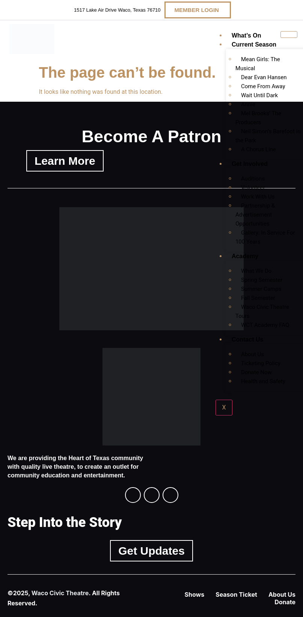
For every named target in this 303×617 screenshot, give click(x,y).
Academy (245, 256)
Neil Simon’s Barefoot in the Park (268, 136)
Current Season (254, 44)
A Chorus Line (258, 149)
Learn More (65, 161)
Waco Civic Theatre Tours (262, 311)
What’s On (246, 35)
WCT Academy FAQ (265, 325)
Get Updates (151, 551)
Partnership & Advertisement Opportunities (255, 214)
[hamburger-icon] (288, 34)
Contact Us (247, 339)
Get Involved (250, 164)
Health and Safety (263, 381)
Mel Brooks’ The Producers (258, 118)
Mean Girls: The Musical (257, 64)
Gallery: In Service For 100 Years (265, 237)
